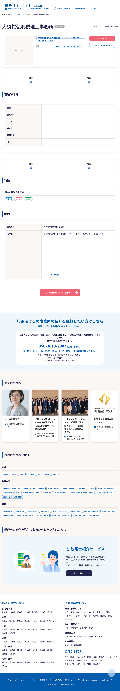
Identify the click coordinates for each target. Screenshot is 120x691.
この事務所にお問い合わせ (58, 292)
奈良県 (27, 641)
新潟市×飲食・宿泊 (59, 511)
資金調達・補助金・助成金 (76, 636)
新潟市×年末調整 (53, 488)
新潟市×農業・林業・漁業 (60, 515)
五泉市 (47, 474)
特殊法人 (96, 663)
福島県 (50, 612)
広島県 (27, 650)
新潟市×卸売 (45, 511)
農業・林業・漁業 (72, 663)
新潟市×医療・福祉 (79, 515)
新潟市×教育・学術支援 (25, 515)
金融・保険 (69, 660)
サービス (102, 660)
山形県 (42, 612)
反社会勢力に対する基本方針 (88, 680)
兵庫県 (20, 641)
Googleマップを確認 (52, 275)
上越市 (55, 474)
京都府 (12, 641)
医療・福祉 (86, 663)
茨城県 (5, 620)
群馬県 (20, 620)
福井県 (27, 629)
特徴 (31, 77)
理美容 (79, 660)
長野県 (42, 629)
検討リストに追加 (102, 45)
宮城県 (27, 612)
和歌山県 (50, 641)
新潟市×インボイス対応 (86, 488)
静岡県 (5, 633)
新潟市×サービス (42, 515)
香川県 (50, 650)
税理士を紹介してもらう (38, 8)
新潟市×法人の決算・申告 (11, 488)
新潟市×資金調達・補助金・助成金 (82, 493)
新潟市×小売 (32, 511)
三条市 (22, 474)
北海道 (5, 612)
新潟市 (27, 15)
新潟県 (18, 15)
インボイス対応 (80, 615)
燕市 (39, 474)
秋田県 (35, 612)
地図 (89, 77)
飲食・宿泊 (92, 656)
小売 (78, 656)
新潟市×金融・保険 (108, 511)
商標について (70, 680)
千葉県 (35, 620)
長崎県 (20, 662)
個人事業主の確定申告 (91, 612)
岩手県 (20, 612)
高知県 (12, 653)
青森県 (12, 612)
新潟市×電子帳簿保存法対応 (107, 488)
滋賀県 (42, 641)
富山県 (12, 629)
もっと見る (78, 573)
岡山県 (20, 650)
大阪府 (5, 641)
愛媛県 (5, 653)
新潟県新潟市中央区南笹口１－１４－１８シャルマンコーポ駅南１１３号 (61, 39)
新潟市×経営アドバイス (105, 493)
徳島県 (42, 650)
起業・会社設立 (71, 627)
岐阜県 (50, 629)
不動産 (101, 656)
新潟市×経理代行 (69, 488)
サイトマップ (13, 680)
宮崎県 (42, 662)
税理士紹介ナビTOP (14, 8)
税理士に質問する (62, 8)
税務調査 (68, 619)
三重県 (35, 641)
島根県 (12, 650)
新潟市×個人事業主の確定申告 (34, 488)
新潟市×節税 (47, 493)
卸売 (83, 656)
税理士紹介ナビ (7, 15)
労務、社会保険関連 (73, 645)
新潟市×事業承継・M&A (31, 493)
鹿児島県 (50, 662)
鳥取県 (5, 650)
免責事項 (43, 680)
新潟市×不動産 (75, 511)
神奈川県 (50, 620)
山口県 (35, 650)
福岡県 (5, 662)
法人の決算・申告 (72, 612)
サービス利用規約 (55, 680)
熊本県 (27, 662)
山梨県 (35, 629)
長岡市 (14, 474)
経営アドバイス (95, 636)
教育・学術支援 (90, 660)
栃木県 (12, 620)
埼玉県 (27, 620)
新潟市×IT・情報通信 (91, 511)
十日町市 (31, 474)
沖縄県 (5, 665)
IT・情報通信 (111, 656)
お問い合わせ (102, 38)
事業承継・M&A (86, 627)
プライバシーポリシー (29, 680)
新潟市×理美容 (8, 515)
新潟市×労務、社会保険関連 (12, 497)
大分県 (35, 662)
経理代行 (68, 615)
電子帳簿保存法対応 (97, 615)
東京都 (42, 620)
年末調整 (106, 612)
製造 (72, 656)
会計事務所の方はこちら (84, 9)
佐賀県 (12, 662)
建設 (66, 656)
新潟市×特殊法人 (95, 515)
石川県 (20, 629)
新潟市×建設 (7, 511)
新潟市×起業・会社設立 (11, 493)
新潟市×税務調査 (61, 493)
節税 (110, 615)
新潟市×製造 (20, 511)
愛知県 (12, 633)
